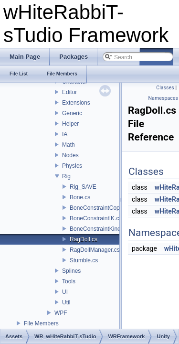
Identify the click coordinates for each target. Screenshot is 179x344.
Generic (72, 113)
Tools (68, 281)
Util (66, 302)
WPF (60, 313)
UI (65, 292)
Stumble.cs (84, 260)
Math (68, 144)
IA (64, 134)
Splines (71, 271)
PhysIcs (72, 165)
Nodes (70, 155)
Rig (66, 176)
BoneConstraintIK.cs (96, 218)
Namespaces (163, 98)
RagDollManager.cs (95, 250)
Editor (69, 92)
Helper (70, 123)
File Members (41, 323)
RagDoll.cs (83, 239)
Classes (165, 88)
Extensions (76, 102)
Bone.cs (80, 197)
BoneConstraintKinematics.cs (107, 229)
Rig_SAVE (83, 186)
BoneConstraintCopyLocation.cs (110, 207)
